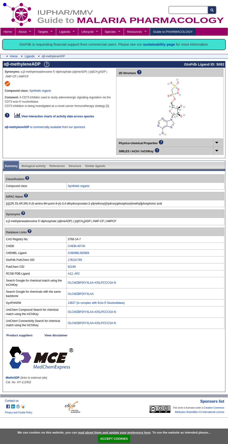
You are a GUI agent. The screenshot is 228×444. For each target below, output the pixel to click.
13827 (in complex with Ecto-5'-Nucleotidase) (96, 303)
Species (110, 31)
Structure (74, 166)
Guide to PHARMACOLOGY (172, 31)
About (22, 31)
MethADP (13, 377)
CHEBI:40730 (76, 246)
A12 (70, 273)
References (57, 166)
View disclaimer (56, 335)
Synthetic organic (40, 90)
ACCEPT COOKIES (114, 438)
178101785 (75, 260)
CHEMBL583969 (78, 253)
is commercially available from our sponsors (45, 127)
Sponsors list (212, 401)
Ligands (64, 31)
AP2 (77, 273)
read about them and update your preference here (114, 432)
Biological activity (34, 166)
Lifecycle (87, 31)
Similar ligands (95, 166)
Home (8, 31)
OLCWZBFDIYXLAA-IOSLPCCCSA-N (92, 282)
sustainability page (159, 44)
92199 (72, 266)
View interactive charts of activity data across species (54, 116)
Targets (43, 31)
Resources (134, 31)
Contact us (11, 400)
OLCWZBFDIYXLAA (81, 294)
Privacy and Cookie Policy (18, 412)
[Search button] (212, 10)
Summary (11, 166)
